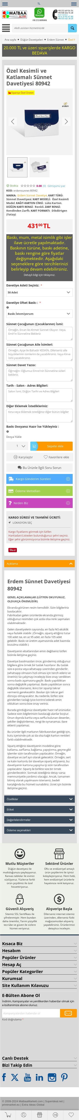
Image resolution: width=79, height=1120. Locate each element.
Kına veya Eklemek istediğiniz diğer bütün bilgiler (39, 415)
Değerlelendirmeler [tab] (40, 819)
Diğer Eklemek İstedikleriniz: (27, 406)
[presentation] (19, 1037)
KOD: (9, 190)
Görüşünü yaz (56, 186)
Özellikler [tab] (40, 799)
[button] (39, 292)
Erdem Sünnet (55, 39)
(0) (44, 186)
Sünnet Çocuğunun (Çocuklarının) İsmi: (34, 324)
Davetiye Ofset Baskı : (22, 303)
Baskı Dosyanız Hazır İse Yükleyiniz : (32, 426)
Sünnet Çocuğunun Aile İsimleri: (29, 344)
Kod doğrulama (11, 1019)
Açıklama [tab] (40, 563)
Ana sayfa (10, 39)
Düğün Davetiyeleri (31, 39)
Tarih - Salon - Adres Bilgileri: (27, 385)
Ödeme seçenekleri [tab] (40, 830)
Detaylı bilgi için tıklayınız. (39, 275)
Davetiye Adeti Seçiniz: (23, 285)
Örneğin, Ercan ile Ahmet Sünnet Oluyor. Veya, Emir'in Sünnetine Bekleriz (39, 333)
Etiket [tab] (40, 809)
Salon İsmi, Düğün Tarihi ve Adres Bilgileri (39, 395)
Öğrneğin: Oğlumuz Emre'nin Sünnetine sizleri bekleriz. (39, 374)
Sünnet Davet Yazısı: (21, 365)
